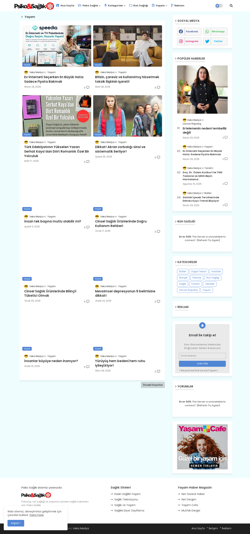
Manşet (183, 277)
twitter (218, 41)
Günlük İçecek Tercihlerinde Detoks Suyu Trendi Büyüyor (201, 199)
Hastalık (216, 271)
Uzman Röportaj (188, 290)
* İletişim (212, 528)
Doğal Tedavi (198, 271)
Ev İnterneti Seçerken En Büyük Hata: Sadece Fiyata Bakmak (202, 152)
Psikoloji (196, 277)
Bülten (182, 271)
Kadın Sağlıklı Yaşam (127, 494)
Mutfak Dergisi (191, 510)
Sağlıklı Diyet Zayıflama (129, 510)
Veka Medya (81, 528)
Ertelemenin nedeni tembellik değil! (205, 130)
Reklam (177, 5)
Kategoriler (113, 5)
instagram (191, 41)
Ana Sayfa (65, 5)
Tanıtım (195, 283)
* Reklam (225, 528)
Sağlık (182, 283)
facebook (192, 31)
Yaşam (158, 5)
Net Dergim (189, 499)
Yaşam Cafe (190, 505)
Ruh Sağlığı (138, 5)
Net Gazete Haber (193, 494)
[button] (231, 5)
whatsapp (218, 31)
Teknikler (210, 283)
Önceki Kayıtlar (153, 385)
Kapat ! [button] (15, 523)
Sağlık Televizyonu (126, 499)
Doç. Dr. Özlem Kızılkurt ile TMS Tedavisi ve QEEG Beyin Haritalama (202, 176)
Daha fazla (37, 515)
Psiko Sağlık (88, 5)
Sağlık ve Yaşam (125, 505)
